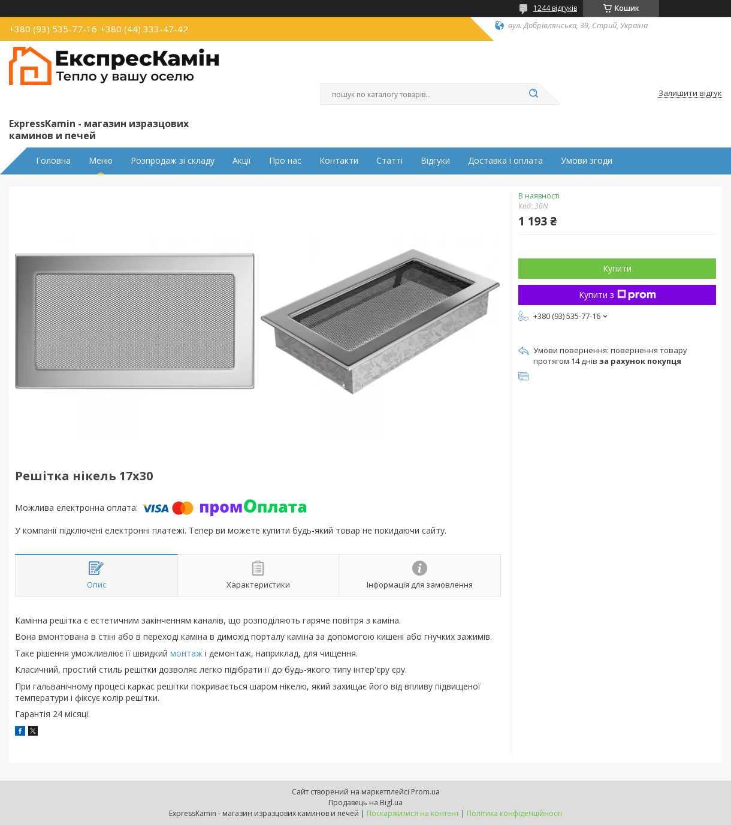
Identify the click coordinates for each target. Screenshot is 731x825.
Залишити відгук (690, 93)
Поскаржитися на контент (413, 813)
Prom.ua (425, 792)
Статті (389, 160)
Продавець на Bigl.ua (365, 802)
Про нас (285, 160)
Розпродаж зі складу (173, 160)
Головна (53, 160)
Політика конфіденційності (514, 813)
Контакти (338, 160)
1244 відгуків (555, 8)
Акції (241, 160)
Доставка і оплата (505, 160)
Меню (101, 160)
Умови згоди (586, 160)
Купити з (617, 294)
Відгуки (435, 160)
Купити (617, 268)
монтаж (186, 653)
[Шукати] (533, 94)
